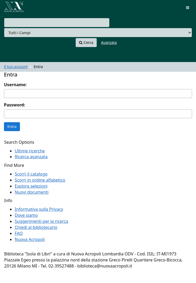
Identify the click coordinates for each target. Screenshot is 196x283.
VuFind (13, 8)
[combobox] (56, 22)
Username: (15, 85)
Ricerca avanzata (31, 156)
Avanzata (109, 42)
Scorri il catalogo (31, 174)
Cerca (86, 42)
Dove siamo (26, 215)
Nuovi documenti (32, 192)
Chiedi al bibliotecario (36, 227)
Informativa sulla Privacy (39, 209)
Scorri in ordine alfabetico (40, 180)
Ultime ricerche (30, 151)
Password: (14, 105)
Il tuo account (16, 66)
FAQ (19, 233)
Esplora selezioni (31, 186)
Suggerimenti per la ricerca (41, 221)
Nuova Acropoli (30, 239)
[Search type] (98, 32)
